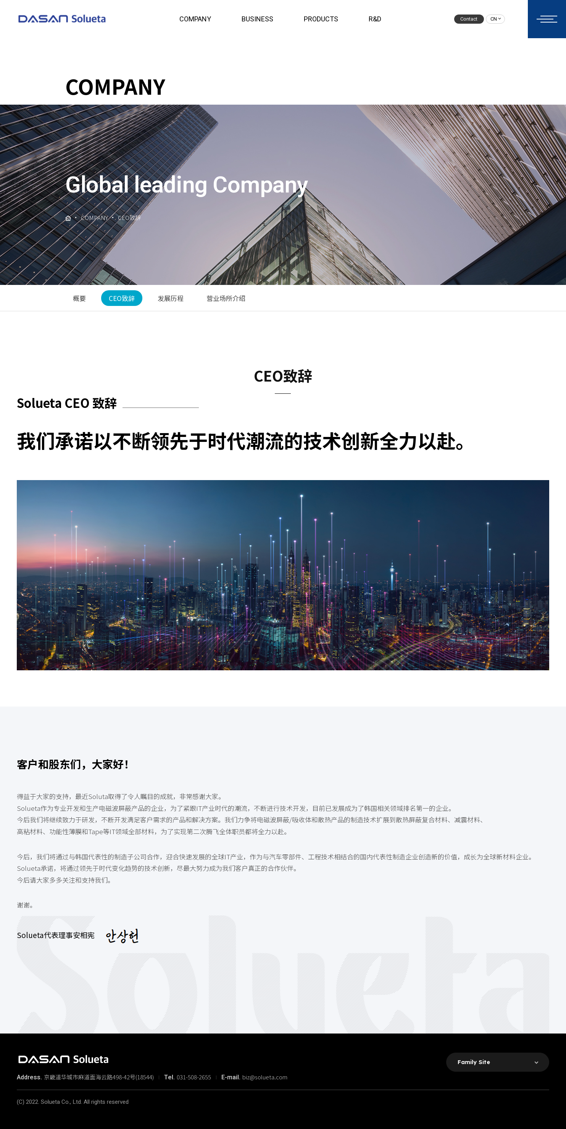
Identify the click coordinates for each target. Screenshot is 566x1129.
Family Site (474, 1062)
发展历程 (171, 298)
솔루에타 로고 (61, 19)
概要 (79, 298)
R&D (375, 19)
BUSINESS (257, 19)
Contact (468, 19)
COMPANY (195, 19)
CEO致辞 (122, 298)
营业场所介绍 (225, 298)
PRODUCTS (321, 19)
